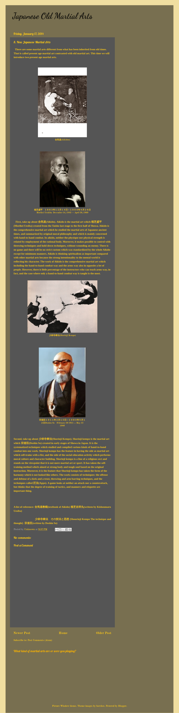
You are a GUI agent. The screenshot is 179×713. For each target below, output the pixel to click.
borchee (100, 706)
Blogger (122, 706)
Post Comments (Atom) (40, 640)
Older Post (103, 633)
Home (63, 633)
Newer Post (21, 633)
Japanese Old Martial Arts (52, 16)
